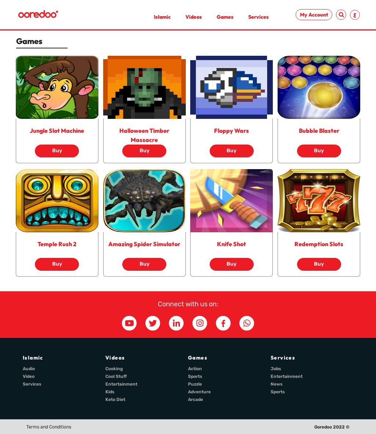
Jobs (276, 368)
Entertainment (121, 384)
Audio (29, 368)
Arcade (195, 399)
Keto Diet (115, 399)
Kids (110, 391)
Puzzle (195, 384)
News (277, 384)
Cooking (114, 368)
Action (195, 368)
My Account (314, 14)
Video (29, 376)
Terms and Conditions (48, 427)
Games (225, 17)
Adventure (199, 391)
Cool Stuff (116, 376)
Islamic (162, 17)
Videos (193, 17)
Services (258, 17)
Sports (195, 376)
